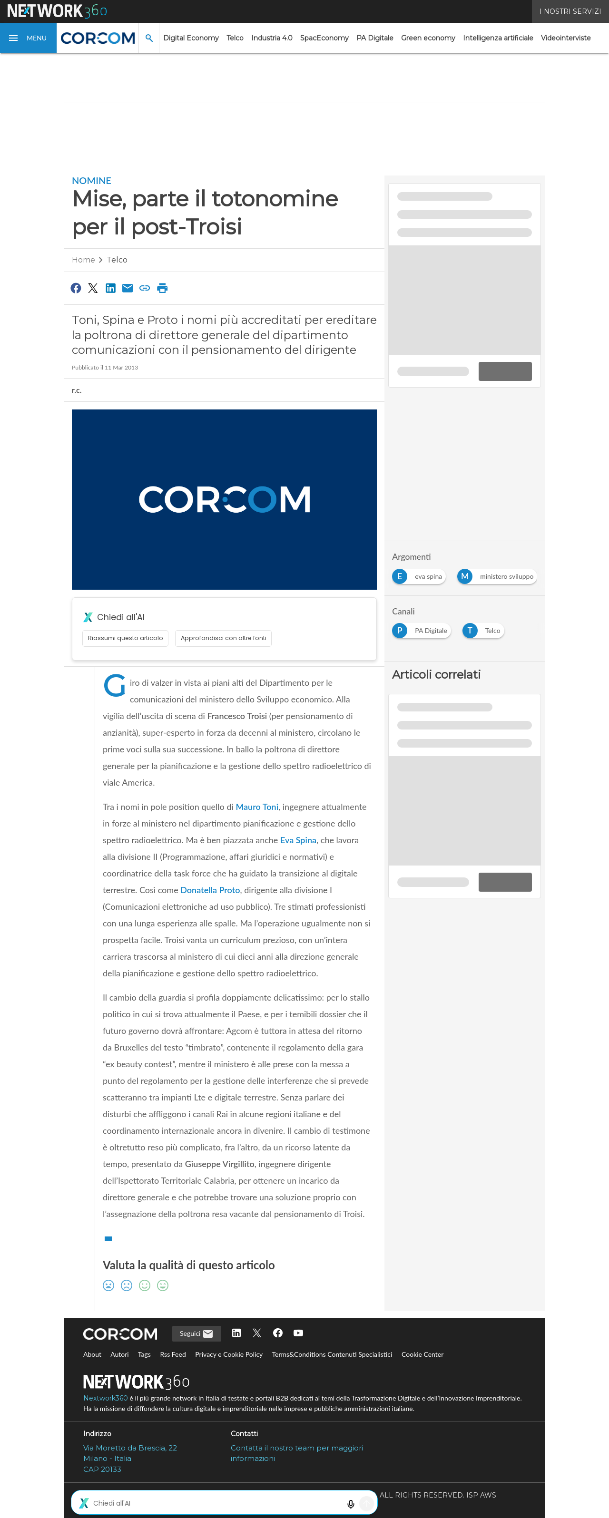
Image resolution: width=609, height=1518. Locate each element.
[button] (28, 38)
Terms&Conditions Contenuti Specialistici (332, 1354)
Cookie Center (422, 1354)
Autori (119, 1354)
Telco (235, 38)
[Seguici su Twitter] (257, 1334)
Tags (144, 1354)
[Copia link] (145, 287)
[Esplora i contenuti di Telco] (485, 628)
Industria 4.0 (272, 38)
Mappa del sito (304, 1505)
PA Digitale (374, 38)
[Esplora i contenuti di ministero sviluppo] (499, 574)
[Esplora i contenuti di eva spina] (421, 574)
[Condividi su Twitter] (92, 287)
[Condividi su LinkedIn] (110, 287)
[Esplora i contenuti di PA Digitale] (423, 628)
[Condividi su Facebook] (75, 287)
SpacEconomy (324, 38)
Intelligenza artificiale (498, 38)
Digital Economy (191, 38)
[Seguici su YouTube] (298, 1334)
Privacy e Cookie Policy (229, 1354)
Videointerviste (566, 38)
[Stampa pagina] (162, 287)
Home (83, 259)
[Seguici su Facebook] (278, 1334)
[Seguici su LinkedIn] (236, 1334)
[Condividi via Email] (127, 287)
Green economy (428, 38)
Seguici (197, 1334)
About (92, 1354)
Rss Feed (173, 1354)
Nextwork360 (105, 1398)
